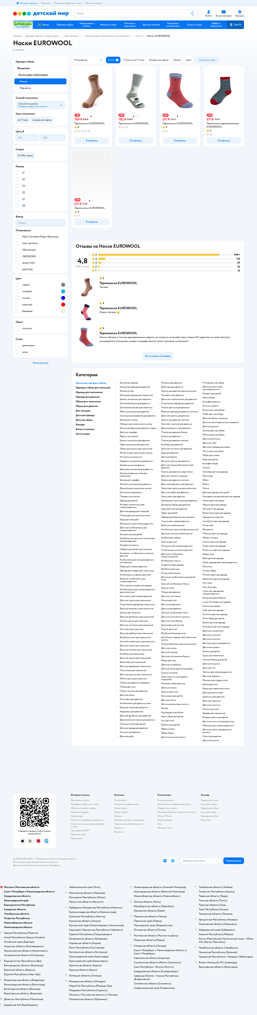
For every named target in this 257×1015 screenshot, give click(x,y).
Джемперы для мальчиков (133, 662)
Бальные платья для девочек (134, 707)
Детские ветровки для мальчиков (136, 608)
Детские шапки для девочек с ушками (217, 731)
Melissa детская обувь (214, 434)
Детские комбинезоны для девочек (179, 399)
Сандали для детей (212, 393)
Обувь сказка (168, 729)
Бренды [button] (80, 424)
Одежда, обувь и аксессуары (41, 36)
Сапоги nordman (169, 673)
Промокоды (77, 816)
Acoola (206, 467)
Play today (208, 476)
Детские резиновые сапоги (175, 704)
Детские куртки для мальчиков (135, 600)
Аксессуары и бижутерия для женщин (107, 36)
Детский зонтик (211, 740)
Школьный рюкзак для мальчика (136, 407)
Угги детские (167, 720)
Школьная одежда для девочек (135, 387)
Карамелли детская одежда (216, 579)
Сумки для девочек (212, 736)
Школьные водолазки (131, 492)
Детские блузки (169, 457)
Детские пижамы (211, 647)
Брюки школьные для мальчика (135, 399)
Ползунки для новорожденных (177, 546)
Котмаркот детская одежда (216, 626)
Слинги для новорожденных (175, 521)
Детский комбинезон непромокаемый (172, 555)
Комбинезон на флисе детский (135, 575)
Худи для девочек (170, 453)
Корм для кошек (209, 804)
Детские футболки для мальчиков (137, 617)
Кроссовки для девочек (173, 496)
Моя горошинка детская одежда (136, 585)
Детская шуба (126, 736)
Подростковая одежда (172, 565)
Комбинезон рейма (171, 537)
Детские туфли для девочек (175, 492)
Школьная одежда (129, 383)
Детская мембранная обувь (216, 447)
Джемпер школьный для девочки (136, 469)
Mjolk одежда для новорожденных (220, 562)
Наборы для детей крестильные (136, 549)
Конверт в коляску (129, 545)
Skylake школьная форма (132, 465)
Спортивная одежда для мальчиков (137, 604)
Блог (159, 824)
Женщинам (23, 68)
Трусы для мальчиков (213, 655)
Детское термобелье (171, 621)
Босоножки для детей (214, 410)
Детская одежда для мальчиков (135, 666)
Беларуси (55, 865)
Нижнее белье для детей (215, 659)
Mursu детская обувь (213, 451)
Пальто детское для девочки (175, 407)
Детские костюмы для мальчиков (136, 625)
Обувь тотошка (210, 537)
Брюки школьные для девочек (135, 440)
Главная (17, 36)
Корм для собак (208, 812)
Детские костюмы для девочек (176, 448)
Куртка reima (167, 588)
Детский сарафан (128, 432)
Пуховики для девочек (172, 395)
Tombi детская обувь (213, 414)
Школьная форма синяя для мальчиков (133, 474)
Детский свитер (169, 652)
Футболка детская (170, 569)
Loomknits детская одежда (216, 521)
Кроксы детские (169, 692)
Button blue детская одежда (216, 513)
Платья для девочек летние (174, 440)
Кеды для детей (210, 459)
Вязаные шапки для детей (215, 717)
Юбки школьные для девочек (134, 411)
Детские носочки (211, 639)
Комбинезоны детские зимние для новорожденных (137, 539)
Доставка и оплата (80, 800)
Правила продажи (80, 812)
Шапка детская (210, 684)
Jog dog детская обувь (172, 712)
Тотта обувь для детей (213, 618)
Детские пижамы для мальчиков (136, 649)
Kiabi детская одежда (213, 610)
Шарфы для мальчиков (214, 713)
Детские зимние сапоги (173, 737)
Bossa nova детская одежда (216, 550)
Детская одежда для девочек (134, 728)
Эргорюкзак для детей (131, 534)
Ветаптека (206, 820)
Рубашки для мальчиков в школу (136, 424)
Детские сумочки (211, 705)
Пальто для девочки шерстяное (177, 472)
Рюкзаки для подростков (215, 680)
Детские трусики (211, 663)
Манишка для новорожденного (218, 725)
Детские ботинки (211, 439)
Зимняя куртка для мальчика (134, 621)
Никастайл (208, 525)
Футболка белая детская (173, 633)
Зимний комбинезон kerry (174, 612)
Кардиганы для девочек (131, 711)
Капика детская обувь (213, 500)
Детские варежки (211, 676)
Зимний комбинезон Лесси (175, 584)
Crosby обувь (209, 570)
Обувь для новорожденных (133, 566)
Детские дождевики (171, 608)
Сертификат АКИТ (80, 830)
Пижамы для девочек (171, 383)
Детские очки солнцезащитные (218, 721)
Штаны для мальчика (130, 612)
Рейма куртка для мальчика (133, 678)
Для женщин (71, 36)
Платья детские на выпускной (135, 515)
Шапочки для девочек (214, 696)
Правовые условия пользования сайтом (56, 858)
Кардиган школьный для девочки (136, 461)
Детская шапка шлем (213, 692)
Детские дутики (211, 426)
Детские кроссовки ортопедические (213, 388)
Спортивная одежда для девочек (177, 403)
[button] (235, 24)
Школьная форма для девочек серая (138, 428)
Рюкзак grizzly (127, 391)
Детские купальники (213, 631)
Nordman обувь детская (173, 683)
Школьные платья (129, 420)
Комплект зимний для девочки (176, 424)
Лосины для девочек (130, 732)
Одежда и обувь (25, 61)
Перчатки (25, 88)
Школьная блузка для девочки (135, 403)
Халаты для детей (211, 651)
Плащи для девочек (171, 592)
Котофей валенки (211, 401)
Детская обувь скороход (215, 418)
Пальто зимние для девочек (134, 691)
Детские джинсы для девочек (176, 428)
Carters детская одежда (214, 546)
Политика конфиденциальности (87, 820)
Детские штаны (169, 648)
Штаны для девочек (171, 436)
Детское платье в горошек (174, 476)
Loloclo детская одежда (214, 542)
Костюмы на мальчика (131, 457)
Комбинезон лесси (170, 560)
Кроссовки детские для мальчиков (178, 488)
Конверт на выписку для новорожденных (132, 506)
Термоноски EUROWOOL (118, 283)
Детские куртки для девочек (175, 461)
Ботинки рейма (210, 406)
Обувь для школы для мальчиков (136, 448)
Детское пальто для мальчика (134, 645)
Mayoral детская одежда (214, 504)
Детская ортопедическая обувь (177, 668)
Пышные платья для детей (133, 724)
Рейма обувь (209, 397)
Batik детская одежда (213, 558)
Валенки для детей (170, 724)
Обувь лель (208, 554)
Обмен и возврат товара (83, 808)
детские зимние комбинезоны (177, 533)
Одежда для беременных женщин (178, 517)
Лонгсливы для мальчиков (133, 670)
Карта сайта (76, 838)
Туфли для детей (169, 513)
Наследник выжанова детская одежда (221, 496)
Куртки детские (169, 542)
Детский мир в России (24, 865)
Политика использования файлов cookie (88, 825)
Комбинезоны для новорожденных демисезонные (137, 590)
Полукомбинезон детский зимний (178, 644)
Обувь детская (168, 660)
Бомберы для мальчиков (132, 654)
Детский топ (209, 668)
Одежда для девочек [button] (88, 396)
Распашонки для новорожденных (136, 523)
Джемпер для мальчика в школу (135, 488)
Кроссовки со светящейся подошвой (174, 678)
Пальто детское (169, 629)
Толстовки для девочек (131, 699)
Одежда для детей (128, 500)
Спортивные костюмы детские (177, 550)
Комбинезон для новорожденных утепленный (137, 561)
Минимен (207, 566)
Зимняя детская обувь (214, 430)
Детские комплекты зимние (175, 617)
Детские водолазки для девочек (177, 484)
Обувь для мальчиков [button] (88, 401)
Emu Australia (209, 587)
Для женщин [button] (83, 410)
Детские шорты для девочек (175, 415)
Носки (139, 36)
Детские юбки (127, 695)
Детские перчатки (212, 701)
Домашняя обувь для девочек (176, 504)
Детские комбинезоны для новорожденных (133, 529)
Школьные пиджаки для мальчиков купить (178, 638)
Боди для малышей (129, 519)
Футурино (208, 529)
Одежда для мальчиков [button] (89, 392)
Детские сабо (209, 443)
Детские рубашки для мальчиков (136, 633)
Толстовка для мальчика (132, 629)
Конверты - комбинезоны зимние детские (137, 554)
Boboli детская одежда (214, 622)
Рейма (206, 484)
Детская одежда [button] (85, 415)
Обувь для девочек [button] (87, 406)
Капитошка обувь (211, 606)
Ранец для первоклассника (216, 688)
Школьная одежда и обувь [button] (91, 383)
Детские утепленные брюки (175, 656)
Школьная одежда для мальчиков (136, 395)
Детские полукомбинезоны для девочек (177, 466)
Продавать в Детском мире (84, 804)
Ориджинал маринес (213, 517)
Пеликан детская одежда (215, 533)
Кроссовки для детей (172, 696)
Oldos (206, 480)
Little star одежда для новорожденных (213, 592)
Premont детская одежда (215, 575)
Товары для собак (209, 808)
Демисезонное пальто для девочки (137, 720)
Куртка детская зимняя (172, 625)
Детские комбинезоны (172, 525)
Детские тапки (168, 700)
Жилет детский (169, 600)
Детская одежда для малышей (134, 511)
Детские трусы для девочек (216, 643)
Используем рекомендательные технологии (35, 862)
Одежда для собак (210, 816)
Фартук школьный (129, 436)
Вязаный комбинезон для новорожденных (132, 580)
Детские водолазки (171, 604)
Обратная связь (78, 834)
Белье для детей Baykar (214, 598)
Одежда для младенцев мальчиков (137, 570)
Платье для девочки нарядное (135, 682)
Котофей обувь (210, 463)
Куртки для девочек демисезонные (178, 391)
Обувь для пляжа (211, 455)
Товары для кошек (210, 800)
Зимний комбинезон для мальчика (137, 641)
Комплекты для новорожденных (136, 596)
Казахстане (42, 865)
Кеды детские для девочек (174, 509)
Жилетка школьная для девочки (135, 484)
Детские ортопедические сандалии (221, 422)
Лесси (206, 488)
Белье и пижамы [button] (85, 429)
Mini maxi (207, 583)
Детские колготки (212, 635)
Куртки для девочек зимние (175, 420)
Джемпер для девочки (172, 387)
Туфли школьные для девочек (134, 444)
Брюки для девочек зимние (175, 480)
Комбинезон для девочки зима (135, 703)
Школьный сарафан (130, 480)
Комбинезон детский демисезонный (179, 529)
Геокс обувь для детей (172, 716)
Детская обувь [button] (84, 420)
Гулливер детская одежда (215, 472)
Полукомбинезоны (171, 573)
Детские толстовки (171, 596)
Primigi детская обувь (213, 383)
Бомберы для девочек (172, 444)
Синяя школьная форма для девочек (138, 415)
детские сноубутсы (171, 664)
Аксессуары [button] (83, 433)
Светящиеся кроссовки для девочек (179, 500)
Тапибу (164, 708)
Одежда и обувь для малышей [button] (93, 387)
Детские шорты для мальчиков (135, 658)
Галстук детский (211, 709)
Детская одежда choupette (216, 492)
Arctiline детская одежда (215, 614)
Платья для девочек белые (174, 432)
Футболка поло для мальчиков (135, 637)
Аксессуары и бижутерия (33, 74)
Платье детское (127, 687)
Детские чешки (169, 687)
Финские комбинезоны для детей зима (178, 578)
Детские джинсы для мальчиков (136, 674)
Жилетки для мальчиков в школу (136, 453)
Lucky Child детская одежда (216, 602)
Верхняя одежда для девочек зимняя (179, 411)
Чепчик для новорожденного (217, 672)
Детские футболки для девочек (135, 715)
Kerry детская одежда (213, 509)
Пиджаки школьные (130, 496)
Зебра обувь (167, 733)
